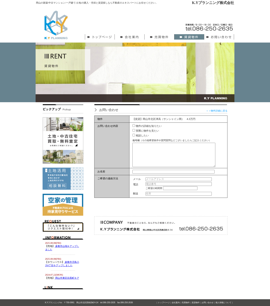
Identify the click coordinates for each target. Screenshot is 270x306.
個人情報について (223, 302)
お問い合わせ (208, 302)
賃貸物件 (196, 302)
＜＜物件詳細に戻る (216, 110)
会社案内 (176, 302)
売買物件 (186, 302)
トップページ (164, 302)
